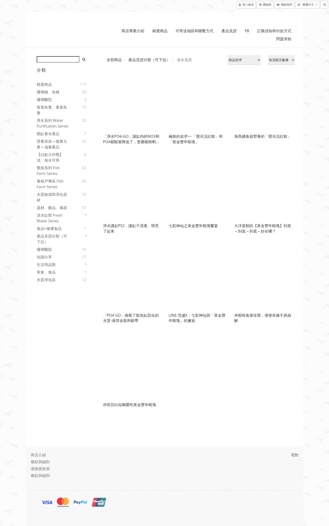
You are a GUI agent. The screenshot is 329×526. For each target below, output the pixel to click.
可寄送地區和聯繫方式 (194, 30)
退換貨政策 (40, 468)
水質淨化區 (46, 279)
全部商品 (114, 59)
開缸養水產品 (48, 133)
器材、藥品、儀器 (52, 207)
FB (247, 30)
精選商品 (159, 30)
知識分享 (44, 257)
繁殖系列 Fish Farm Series (48, 170)
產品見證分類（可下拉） (52, 238)
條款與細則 (40, 461)
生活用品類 (46, 264)
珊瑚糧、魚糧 (48, 92)
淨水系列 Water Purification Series (52, 123)
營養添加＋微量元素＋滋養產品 (52, 144)
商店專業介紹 (133, 30)
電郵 (294, 454)
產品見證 (229, 30)
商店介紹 (38, 454)
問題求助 (283, 38)
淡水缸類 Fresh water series (50, 218)
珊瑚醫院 (44, 99)
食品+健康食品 (49, 228)
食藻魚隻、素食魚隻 (52, 110)
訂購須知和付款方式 (274, 30)
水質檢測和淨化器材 (52, 197)
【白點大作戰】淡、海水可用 (50, 157)
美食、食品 (46, 272)
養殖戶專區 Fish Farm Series (50, 183)
